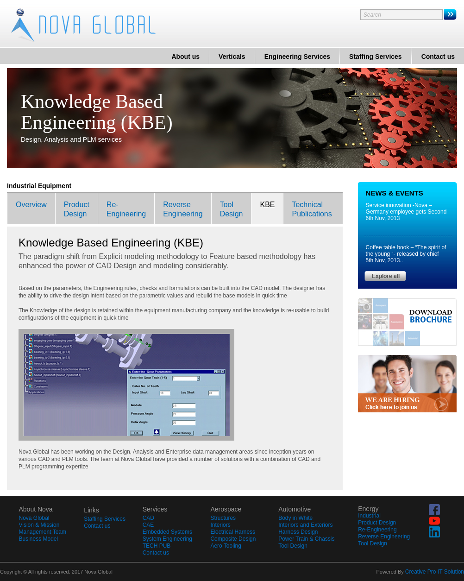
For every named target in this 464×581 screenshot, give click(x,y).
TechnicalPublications (312, 209)
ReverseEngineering (182, 209)
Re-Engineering (126, 209)
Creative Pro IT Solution (434, 571)
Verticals (232, 56)
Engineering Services (297, 56)
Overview (31, 204)
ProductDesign (76, 209)
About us (185, 56)
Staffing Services (375, 56)
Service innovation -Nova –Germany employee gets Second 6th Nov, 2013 (406, 211)
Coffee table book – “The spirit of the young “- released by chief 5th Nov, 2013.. (406, 254)
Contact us (438, 56)
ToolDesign (231, 209)
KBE (267, 204)
